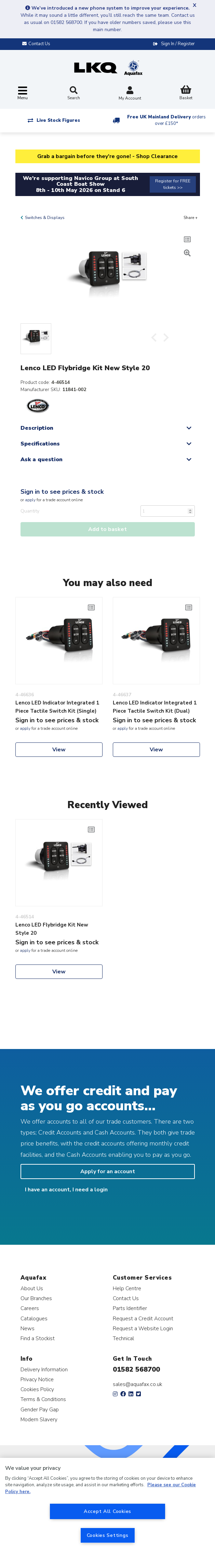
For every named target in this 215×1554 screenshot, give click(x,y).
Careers (30, 1308)
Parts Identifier (130, 1308)
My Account (130, 94)
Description (37, 428)
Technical (123, 1338)
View (59, 749)
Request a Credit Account (143, 1318)
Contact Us (126, 1298)
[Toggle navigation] (22, 93)
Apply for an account (107, 1171)
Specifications (40, 444)
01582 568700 (136, 1369)
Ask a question (42, 459)
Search (73, 93)
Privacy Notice (37, 1379)
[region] (107, 1506)
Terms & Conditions (43, 1399)
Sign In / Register (178, 44)
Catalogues (34, 1318)
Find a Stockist (38, 1338)
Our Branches (36, 1298)
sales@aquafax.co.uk (137, 1384)
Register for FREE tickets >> (172, 184)
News (28, 1328)
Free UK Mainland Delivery (166, 120)
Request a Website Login (143, 1328)
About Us (32, 1288)
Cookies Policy (37, 1389)
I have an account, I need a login (66, 1189)
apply (30, 500)
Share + (191, 217)
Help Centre (127, 1288)
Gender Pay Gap (40, 1409)
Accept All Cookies (107, 1511)
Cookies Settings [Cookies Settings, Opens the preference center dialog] (108, 1535)
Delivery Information (44, 1369)
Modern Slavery (39, 1419)
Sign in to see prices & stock (62, 492)
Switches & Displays (45, 217)
